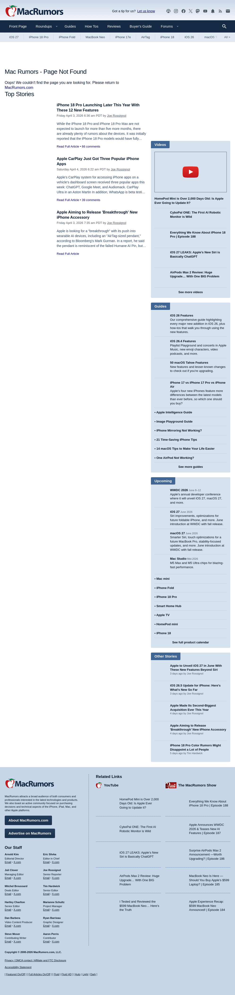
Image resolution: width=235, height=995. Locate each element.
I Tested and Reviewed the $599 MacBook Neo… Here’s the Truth (139, 905)
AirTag (145, 37)
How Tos (91, 26)
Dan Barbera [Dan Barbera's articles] (12, 917)
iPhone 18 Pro (38, 37)
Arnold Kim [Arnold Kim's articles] (12, 853)
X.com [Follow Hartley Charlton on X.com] (17, 909)
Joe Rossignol (116, 115)
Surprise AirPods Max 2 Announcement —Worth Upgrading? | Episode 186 (207, 854)
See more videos (190, 292)
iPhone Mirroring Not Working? (179, 430)
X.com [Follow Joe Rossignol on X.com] (55, 877)
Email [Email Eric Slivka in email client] (46, 861)
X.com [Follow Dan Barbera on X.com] (17, 925)
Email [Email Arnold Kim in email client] (8, 861)
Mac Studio (178, 558)
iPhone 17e (123, 37)
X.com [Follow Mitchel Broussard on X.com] (17, 893)
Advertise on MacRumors (30, 833)
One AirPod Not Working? (175, 458)
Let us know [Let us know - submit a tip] (146, 11)
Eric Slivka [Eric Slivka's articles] (49, 853)
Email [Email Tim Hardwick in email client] (46, 893)
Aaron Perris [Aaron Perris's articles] (51, 933)
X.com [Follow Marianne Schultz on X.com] (55, 909)
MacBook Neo (95, 37)
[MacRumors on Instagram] (176, 11)
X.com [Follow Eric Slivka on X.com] (55, 861)
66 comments (91, 146)
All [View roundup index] (227, 37)
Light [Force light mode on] (85, 974)
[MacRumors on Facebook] (183, 11)
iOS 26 (189, 37)
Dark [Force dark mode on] (93, 974)
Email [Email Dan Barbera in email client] (8, 925)
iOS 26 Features (181, 315)
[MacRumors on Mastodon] (197, 11)
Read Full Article (68, 146)
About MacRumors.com (28, 820)
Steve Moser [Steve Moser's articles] (12, 933)
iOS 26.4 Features (183, 341)
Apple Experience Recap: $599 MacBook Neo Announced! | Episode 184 (207, 905)
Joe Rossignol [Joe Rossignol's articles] (52, 869)
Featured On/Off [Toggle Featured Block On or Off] (15, 974)
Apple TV (163, 615)
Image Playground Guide (174, 421)
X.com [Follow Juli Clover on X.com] (17, 877)
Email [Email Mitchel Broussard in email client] (8, 893)
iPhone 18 (167, 37)
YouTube (111, 785)
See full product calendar (190, 642)
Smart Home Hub (168, 606)
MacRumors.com (19, 88)
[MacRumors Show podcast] (168, 11)
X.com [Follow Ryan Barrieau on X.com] (55, 925)
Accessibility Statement (18, 967)
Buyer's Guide (141, 26)
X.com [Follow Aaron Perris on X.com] (55, 940)
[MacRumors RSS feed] (220, 11)
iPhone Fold (67, 37)
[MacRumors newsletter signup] (228, 11)
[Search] (226, 26)
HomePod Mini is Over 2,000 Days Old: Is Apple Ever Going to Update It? (139, 803)
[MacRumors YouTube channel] (205, 11)
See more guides (190, 467)
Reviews (114, 26)
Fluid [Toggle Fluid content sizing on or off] (56, 974)
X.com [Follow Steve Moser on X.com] (17, 940)
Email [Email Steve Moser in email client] (8, 940)
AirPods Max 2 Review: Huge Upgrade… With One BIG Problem (139, 879)
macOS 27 (177, 533)
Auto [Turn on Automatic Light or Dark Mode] (78, 974)
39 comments (91, 200)
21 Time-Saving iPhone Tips (176, 439)
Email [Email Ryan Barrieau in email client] (46, 925)
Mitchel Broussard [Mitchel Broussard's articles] (16, 885)
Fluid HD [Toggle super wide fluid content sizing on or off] (66, 974)
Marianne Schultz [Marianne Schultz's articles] (53, 901)
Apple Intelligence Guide (174, 412)
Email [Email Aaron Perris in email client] (46, 940)
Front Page (18, 26)
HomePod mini (167, 624)
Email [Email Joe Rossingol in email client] (46, 877)
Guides (70, 26)
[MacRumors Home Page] (34, 11)
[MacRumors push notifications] (212, 11)
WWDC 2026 (179, 490)
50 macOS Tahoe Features (189, 362)
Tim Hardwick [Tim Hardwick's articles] (51, 885)
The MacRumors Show (197, 785)
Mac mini (163, 578)
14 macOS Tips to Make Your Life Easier (185, 448)
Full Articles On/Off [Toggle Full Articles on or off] (39, 974)
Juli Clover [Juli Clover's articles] (11, 869)
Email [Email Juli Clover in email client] (8, 877)
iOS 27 (14, 37)
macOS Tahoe (214, 37)
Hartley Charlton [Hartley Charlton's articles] (15, 901)
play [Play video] (190, 172)
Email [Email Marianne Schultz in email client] (46, 909)
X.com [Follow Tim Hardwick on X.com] (55, 893)
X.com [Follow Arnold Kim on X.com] (17, 861)
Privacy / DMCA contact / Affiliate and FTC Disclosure (35, 960)
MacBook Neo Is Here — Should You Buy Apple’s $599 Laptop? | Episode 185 (209, 879)
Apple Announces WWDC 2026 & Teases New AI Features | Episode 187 (206, 828)
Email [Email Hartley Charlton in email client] (8, 909)
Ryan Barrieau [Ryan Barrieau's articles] (52, 917)
